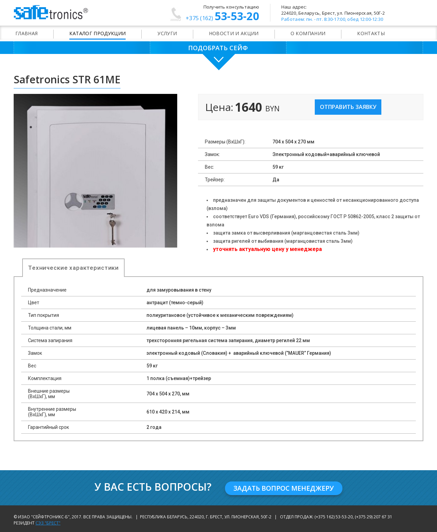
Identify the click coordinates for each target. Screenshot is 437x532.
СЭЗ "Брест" (48, 522)
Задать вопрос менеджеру (284, 487)
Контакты (371, 33)
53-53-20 (222, 17)
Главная (26, 33)
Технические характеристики (73, 267)
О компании (308, 33)
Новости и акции (234, 33)
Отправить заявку (348, 107)
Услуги (167, 33)
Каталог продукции (97, 33)
